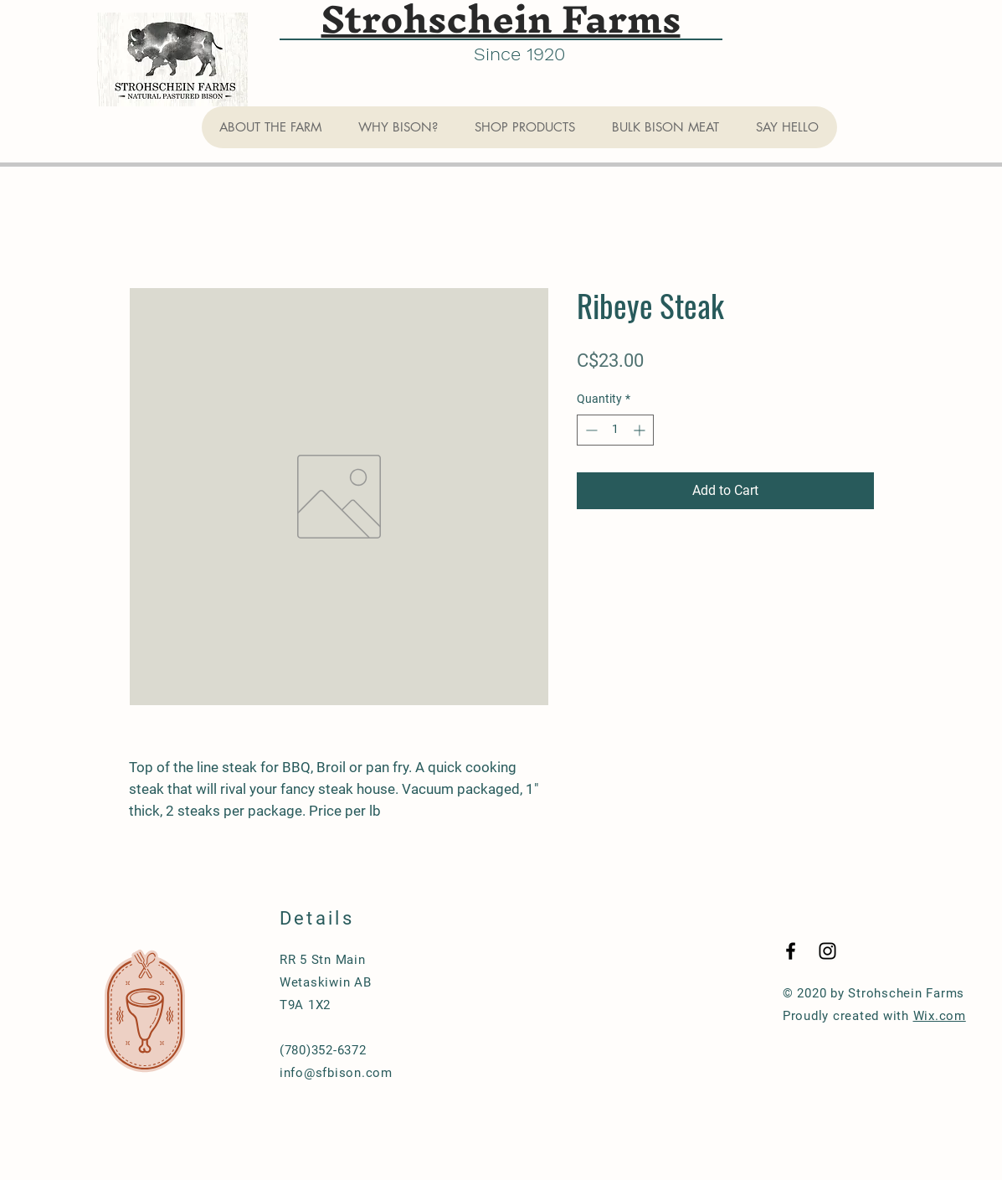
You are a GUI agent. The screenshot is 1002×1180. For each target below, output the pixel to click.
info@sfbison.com (336, 1072)
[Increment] (640, 430)
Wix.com (939, 1015)
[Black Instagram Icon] (827, 951)
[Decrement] (589, 430)
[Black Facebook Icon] (790, 951)
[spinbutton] (615, 430)
